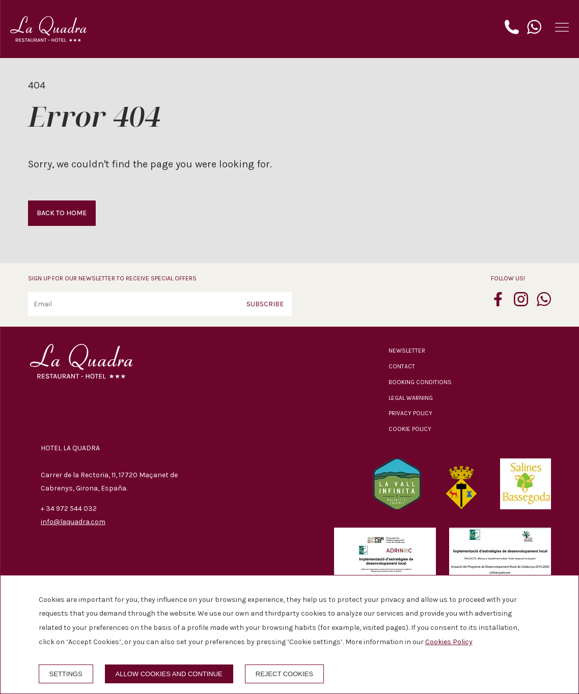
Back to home (62, 213)
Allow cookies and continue (169, 674)
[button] (562, 27)
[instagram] (521, 303)
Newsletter (407, 350)
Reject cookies (284, 674)
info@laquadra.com (73, 521)
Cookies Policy (449, 642)
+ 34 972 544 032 (69, 508)
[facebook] (498, 303)
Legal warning (411, 397)
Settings (65, 674)
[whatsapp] (544, 303)
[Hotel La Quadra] (48, 29)
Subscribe (265, 304)
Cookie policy (410, 428)
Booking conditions (420, 382)
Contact (402, 366)
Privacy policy (410, 413)
